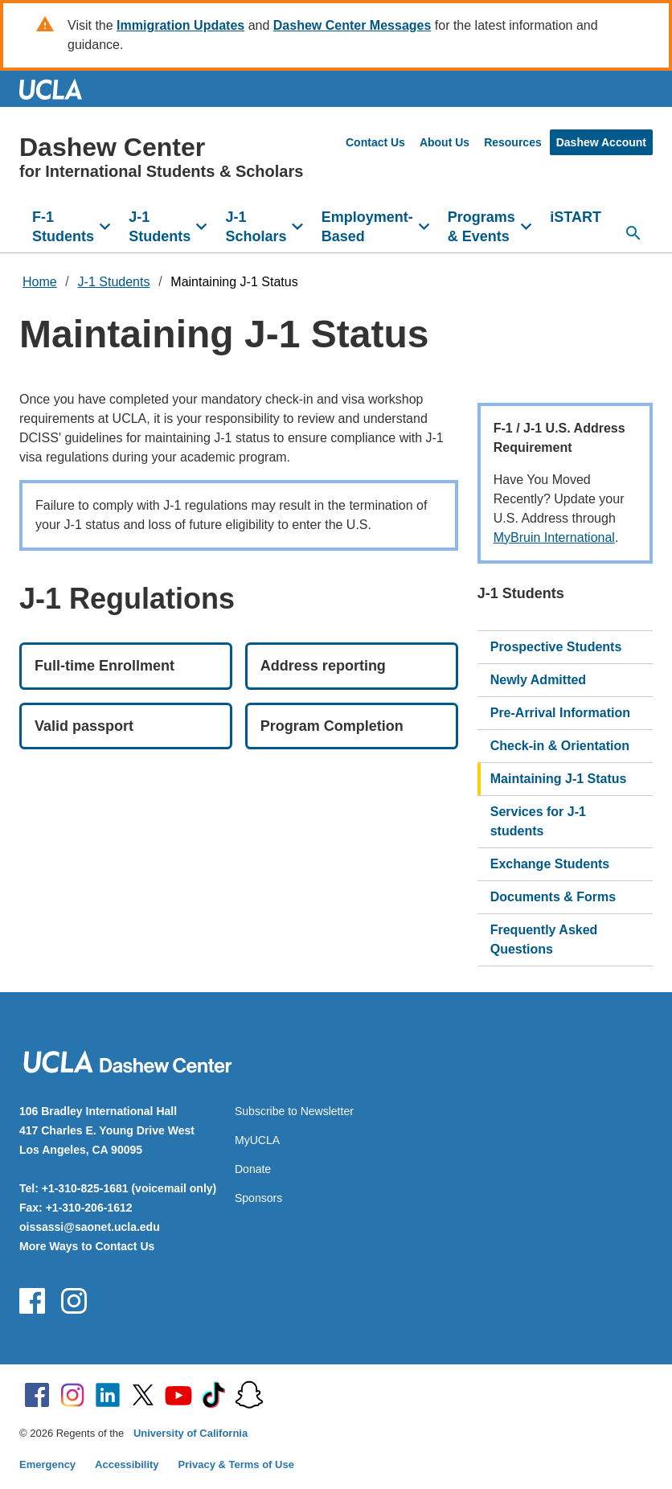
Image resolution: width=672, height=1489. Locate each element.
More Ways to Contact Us (86, 1246)
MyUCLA (257, 1140)
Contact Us (375, 142)
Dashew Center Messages (352, 25)
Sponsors (258, 1198)
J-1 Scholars (255, 226)
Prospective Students (556, 647)
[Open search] (633, 233)
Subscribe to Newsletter (294, 1111)
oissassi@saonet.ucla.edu (89, 1226)
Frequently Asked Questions (544, 939)
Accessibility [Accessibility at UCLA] (127, 1464)
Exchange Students (549, 864)
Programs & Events (481, 226)
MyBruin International (554, 537)
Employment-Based (367, 226)
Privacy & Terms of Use (236, 1464)
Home (40, 282)
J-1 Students (160, 226)
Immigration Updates (180, 25)
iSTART (575, 217)
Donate (253, 1169)
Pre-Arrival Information (560, 713)
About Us (444, 142)
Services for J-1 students (538, 821)
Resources (513, 142)
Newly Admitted (538, 680)
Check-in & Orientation (559, 746)
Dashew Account (601, 142)
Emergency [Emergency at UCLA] (47, 1464)
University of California (190, 1433)
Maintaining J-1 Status (233, 282)
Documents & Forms (553, 897)
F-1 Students (63, 226)
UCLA (57, 89)
